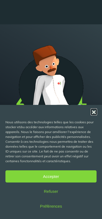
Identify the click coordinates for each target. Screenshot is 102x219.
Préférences (51, 206)
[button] (94, 111)
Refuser (51, 191)
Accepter (51, 176)
